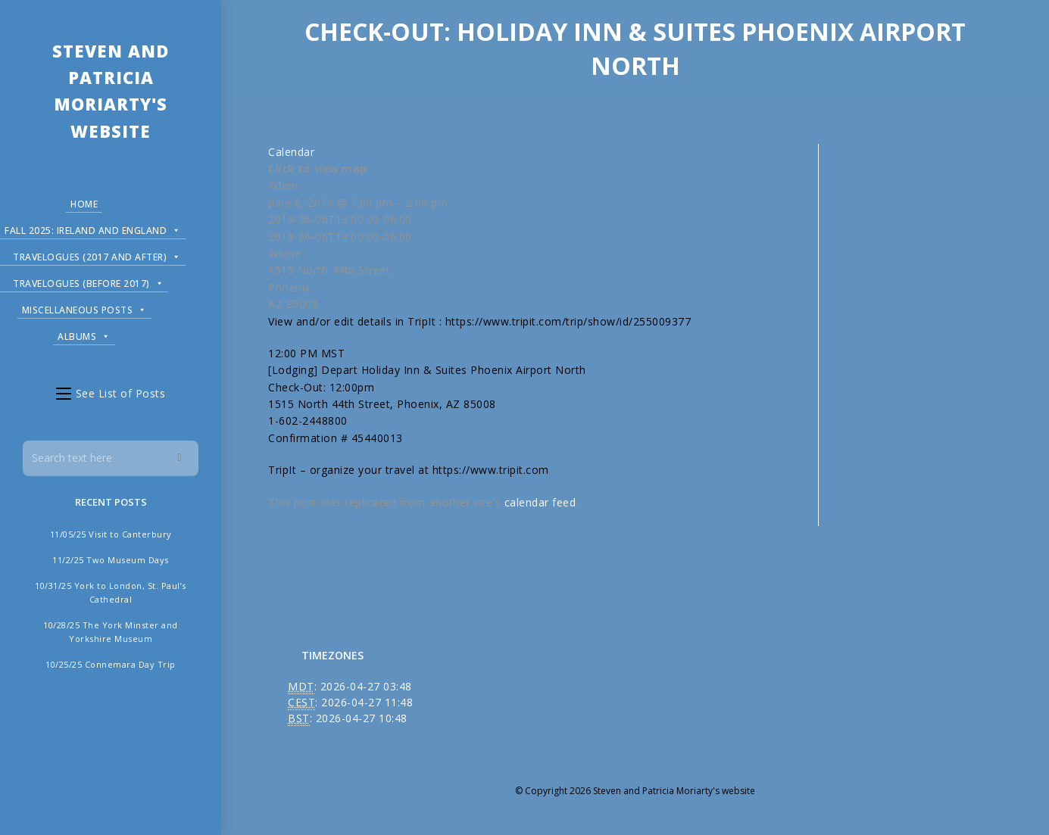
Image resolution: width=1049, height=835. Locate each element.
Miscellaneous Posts (84, 308)
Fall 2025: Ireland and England (93, 228)
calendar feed (540, 502)
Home (84, 204)
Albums (84, 334)
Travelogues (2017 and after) (97, 255)
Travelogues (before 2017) (88, 281)
